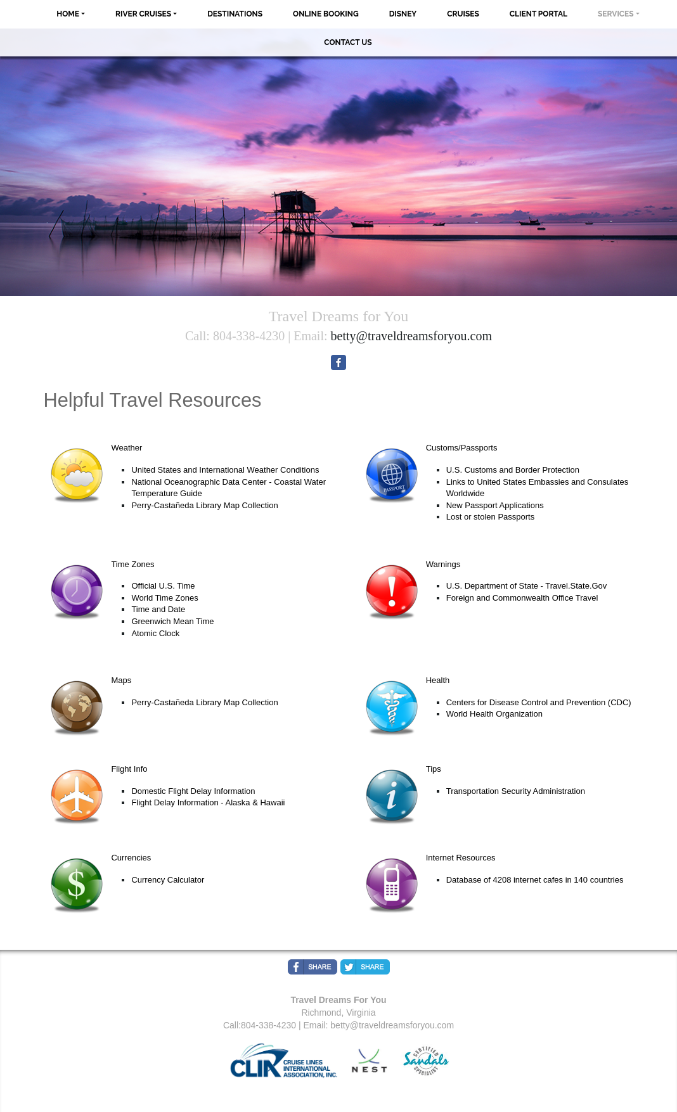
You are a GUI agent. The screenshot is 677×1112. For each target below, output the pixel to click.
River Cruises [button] (143, 14)
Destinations (234, 14)
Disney (403, 14)
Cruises (463, 14)
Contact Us (347, 42)
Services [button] (616, 14)
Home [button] (67, 14)
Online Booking (326, 14)
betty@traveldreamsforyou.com (411, 336)
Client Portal (538, 14)
